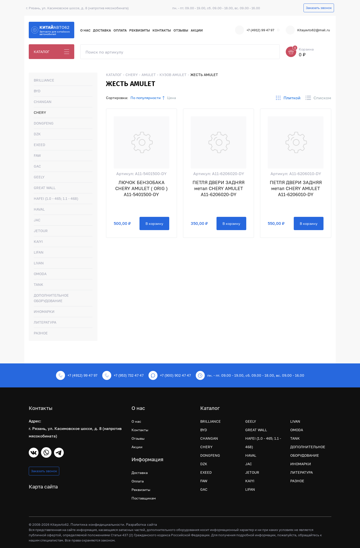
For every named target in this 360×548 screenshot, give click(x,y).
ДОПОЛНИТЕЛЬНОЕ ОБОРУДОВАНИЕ (51, 298)
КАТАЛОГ (42, 52)
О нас (85, 30)
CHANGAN (43, 102)
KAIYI (38, 241)
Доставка (102, 30)
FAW (37, 155)
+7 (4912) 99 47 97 (254, 30)
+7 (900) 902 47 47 (169, 375)
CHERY (40, 112)
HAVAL (39, 209)
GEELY (39, 177)
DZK (37, 134)
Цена (171, 98)
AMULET (149, 75)
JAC (37, 220)
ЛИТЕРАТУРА (45, 322)
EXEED (39, 145)
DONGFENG (44, 123)
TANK (38, 284)
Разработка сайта (141, 524)
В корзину (154, 223)
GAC (37, 166)
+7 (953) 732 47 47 (123, 375)
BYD (37, 91)
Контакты (161, 30)
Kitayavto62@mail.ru (308, 30)
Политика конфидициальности (97, 524)
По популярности (145, 98)
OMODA (40, 274)
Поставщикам (144, 498)
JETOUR (41, 231)
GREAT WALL (45, 188)
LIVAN (39, 263)
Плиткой (288, 98)
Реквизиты (139, 30)
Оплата (120, 30)
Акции (197, 30)
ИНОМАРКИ (44, 311)
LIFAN (39, 252)
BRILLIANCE (44, 80)
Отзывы (181, 30)
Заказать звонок (319, 8)
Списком (318, 98)
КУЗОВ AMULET (173, 75)
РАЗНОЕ (41, 333)
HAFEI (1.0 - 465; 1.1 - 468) (56, 198)
